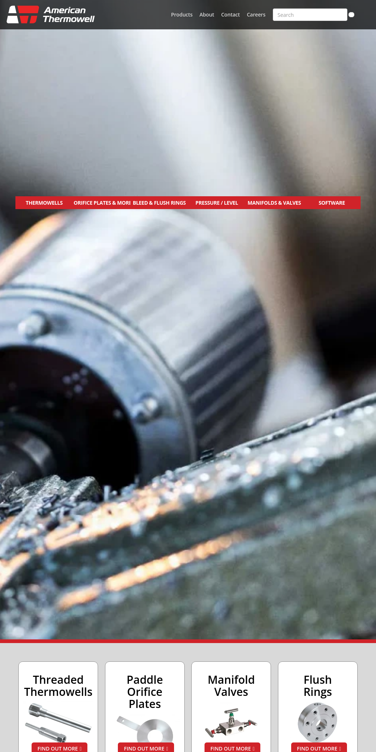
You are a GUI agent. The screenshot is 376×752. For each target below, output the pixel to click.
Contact (230, 14)
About (206, 14)
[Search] (351, 14)
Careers (256, 14)
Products (181, 14)
